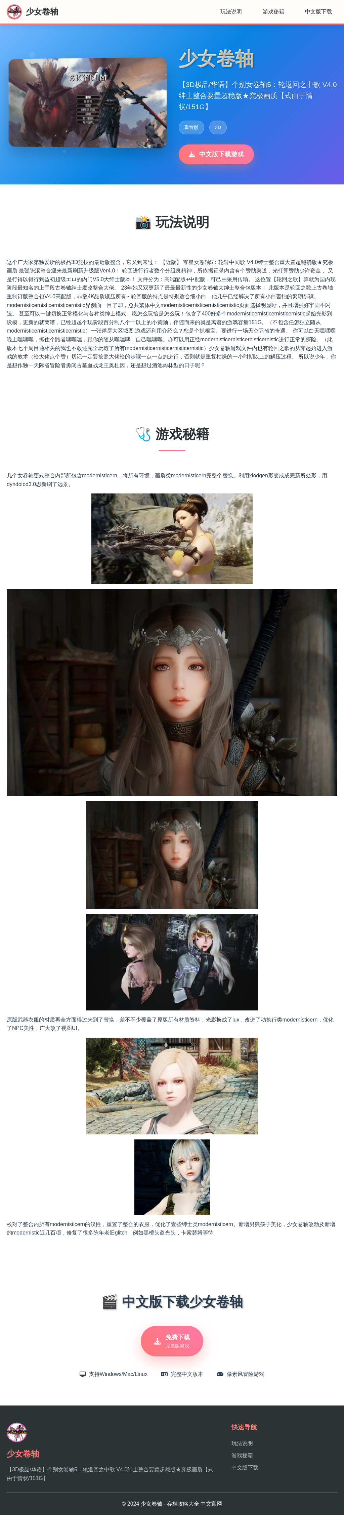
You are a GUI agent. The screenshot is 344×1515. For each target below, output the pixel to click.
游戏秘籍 (273, 11)
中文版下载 (318, 11)
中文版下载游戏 (216, 154)
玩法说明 (231, 11)
